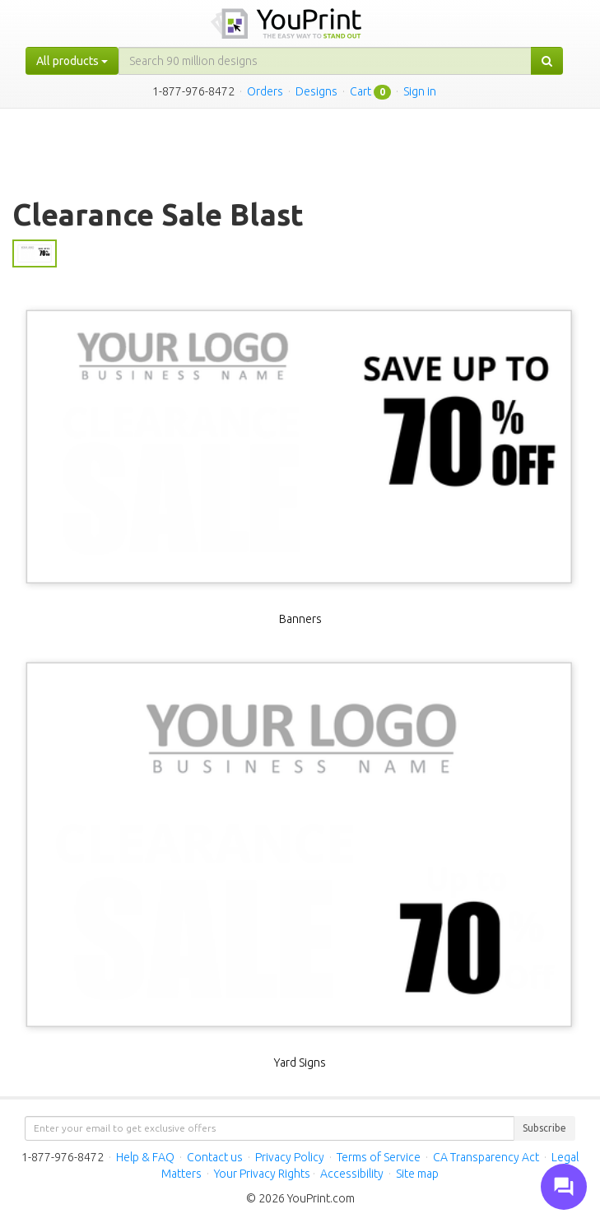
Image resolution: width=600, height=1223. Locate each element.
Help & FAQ (145, 1157)
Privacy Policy (289, 1157)
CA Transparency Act (486, 1157)
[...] (325, 61)
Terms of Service (379, 1157)
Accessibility (352, 1173)
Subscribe (544, 1128)
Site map (417, 1173)
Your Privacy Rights (262, 1173)
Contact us (215, 1157)
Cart (360, 91)
